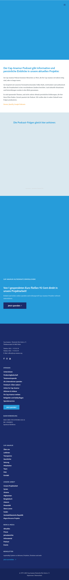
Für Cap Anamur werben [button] (12, 394)
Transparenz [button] (8, 456)
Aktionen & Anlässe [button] (10, 391)
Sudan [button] (6, 512)
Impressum (30, 575)
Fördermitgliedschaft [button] (11, 375)
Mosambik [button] (7, 505)
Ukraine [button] (6, 492)
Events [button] (6, 545)
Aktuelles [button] (7, 529)
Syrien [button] (6, 489)
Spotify (11, 104)
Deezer (5, 104)
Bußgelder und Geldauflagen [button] (14, 398)
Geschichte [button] (7, 459)
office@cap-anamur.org (15, 353)
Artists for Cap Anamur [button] (11, 388)
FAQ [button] (5, 472)
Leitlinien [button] (7, 453)
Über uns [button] (7, 449)
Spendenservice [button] (9, 401)
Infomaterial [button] (8, 538)
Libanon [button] (6, 502)
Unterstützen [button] (8, 372)
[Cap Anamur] (10, 5)
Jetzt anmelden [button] (10, 560)
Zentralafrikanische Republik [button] (13, 515)
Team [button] (5, 469)
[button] (64, 4)
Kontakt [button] (6, 475)
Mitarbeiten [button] (8, 466)
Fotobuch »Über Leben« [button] (12, 385)
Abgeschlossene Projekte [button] (11, 518)
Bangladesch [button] (8, 499)
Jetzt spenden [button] (15, 305)
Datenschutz (38, 575)
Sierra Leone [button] (8, 509)
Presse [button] (6, 532)
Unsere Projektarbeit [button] (11, 486)
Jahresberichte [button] (8, 535)
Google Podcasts (19, 104)
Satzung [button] (6, 462)
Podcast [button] (6, 542)
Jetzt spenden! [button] (11, 407)
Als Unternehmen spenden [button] (13, 381)
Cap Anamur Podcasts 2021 (37, 188)
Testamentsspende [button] (10, 378)
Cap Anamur (28, 188)
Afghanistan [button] (8, 496)
